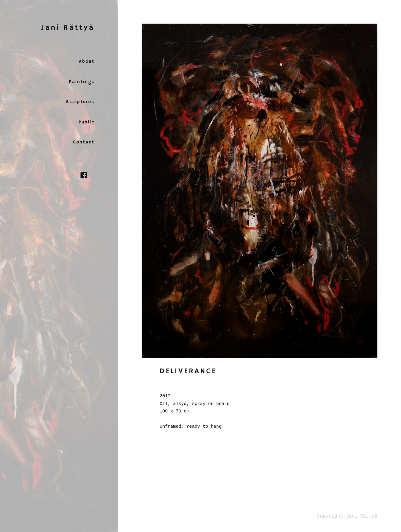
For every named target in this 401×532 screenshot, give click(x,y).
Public (86, 122)
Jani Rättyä (67, 28)
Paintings (81, 82)
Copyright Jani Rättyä (347, 516)
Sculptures (80, 102)
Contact (83, 142)
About (86, 61)
